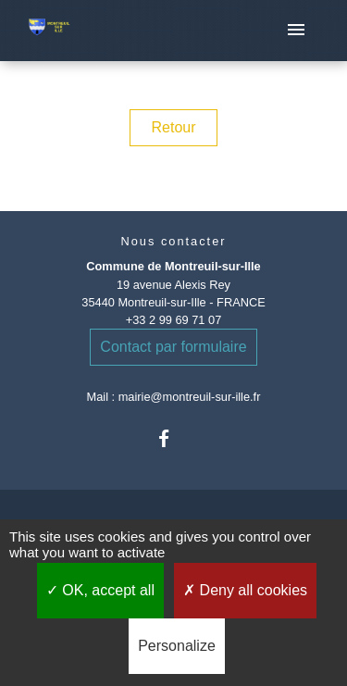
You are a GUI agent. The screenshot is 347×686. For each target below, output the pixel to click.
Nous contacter (173, 241)
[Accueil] (49, 31)
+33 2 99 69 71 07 (174, 320)
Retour (173, 127)
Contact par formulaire (173, 347)
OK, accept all (100, 590)
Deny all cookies (245, 590)
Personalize (177, 646)
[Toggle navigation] (296, 30)
